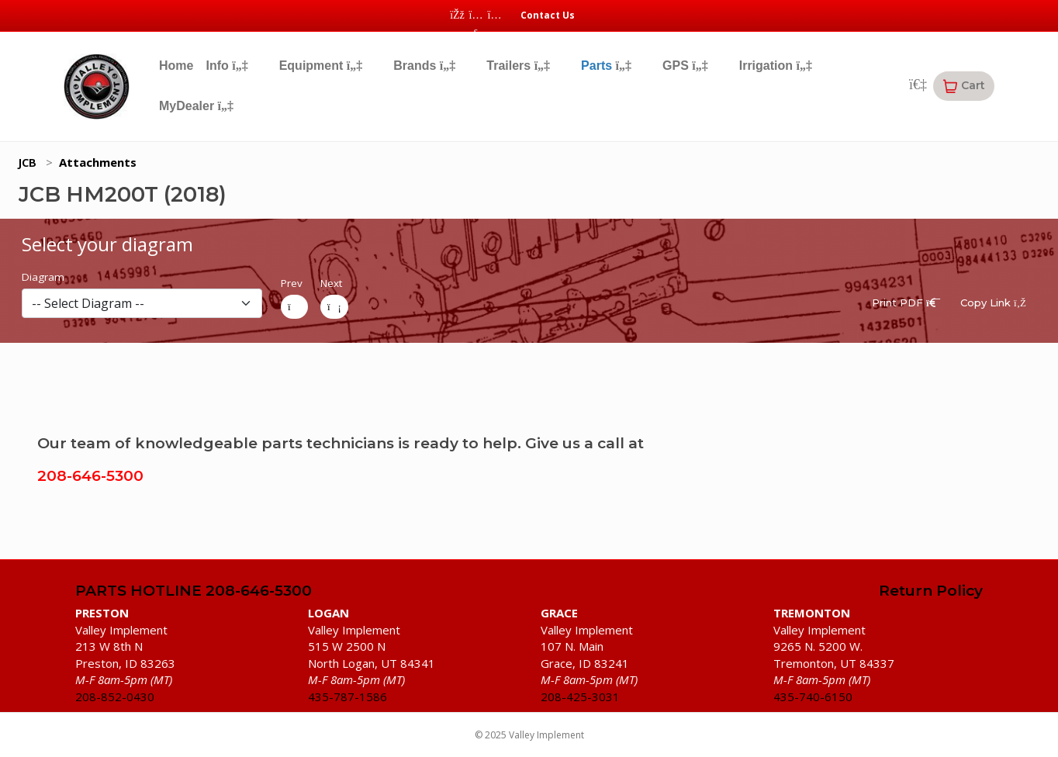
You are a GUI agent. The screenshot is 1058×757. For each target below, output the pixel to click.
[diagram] (142, 303)
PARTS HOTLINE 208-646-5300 (193, 591)
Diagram (43, 277)
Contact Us (547, 15)
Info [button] (226, 65)
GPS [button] (685, 65)
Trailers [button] (518, 65)
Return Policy (931, 591)
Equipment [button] (321, 65)
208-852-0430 (114, 696)
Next (331, 283)
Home (176, 65)
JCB (27, 162)
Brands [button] (424, 65)
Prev (292, 283)
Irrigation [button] (775, 65)
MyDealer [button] (196, 105)
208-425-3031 (580, 696)
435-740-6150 (812, 696)
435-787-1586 (347, 696)
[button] (963, 86)
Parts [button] (606, 65)
